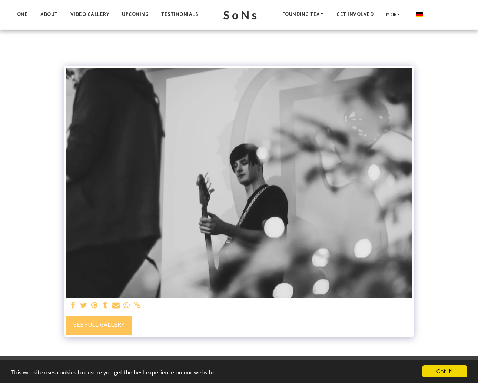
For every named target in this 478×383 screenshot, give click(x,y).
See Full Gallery (99, 325)
